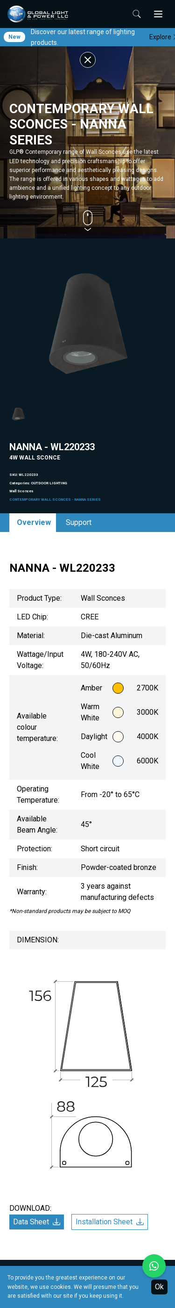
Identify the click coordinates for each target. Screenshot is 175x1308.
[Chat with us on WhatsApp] (154, 1266)
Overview (34, 522)
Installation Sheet (110, 1221)
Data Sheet (36, 1221)
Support (78, 522)
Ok (159, 1286)
